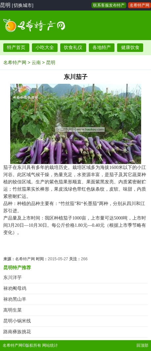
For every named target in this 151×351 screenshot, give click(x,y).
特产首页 (16, 47)
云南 (36, 62)
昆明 (50, 62)
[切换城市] (22, 5)
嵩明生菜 (12, 310)
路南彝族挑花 (17, 331)
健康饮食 (130, 47)
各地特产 (101, 47)
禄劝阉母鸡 (14, 288)
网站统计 (50, 345)
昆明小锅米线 (17, 320)
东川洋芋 (12, 277)
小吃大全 (45, 47)
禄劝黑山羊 (14, 299)
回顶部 (142, 345)
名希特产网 (139, 5)
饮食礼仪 (73, 47)
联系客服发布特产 (109, 5)
